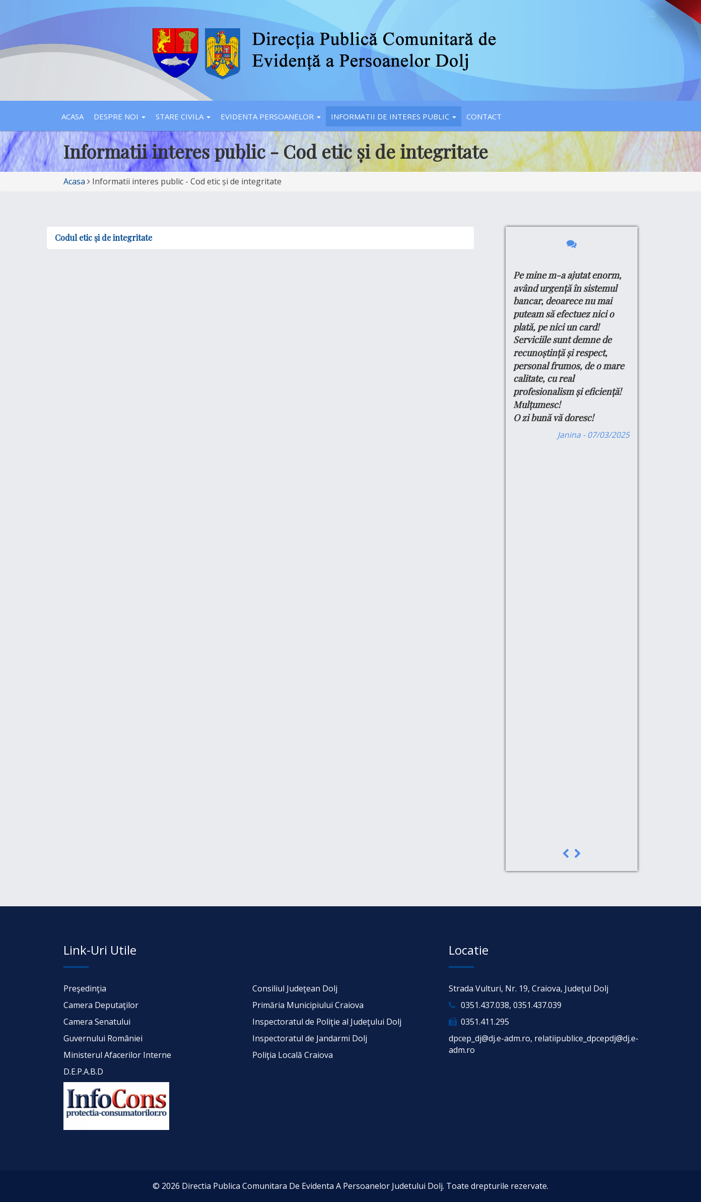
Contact (484, 116)
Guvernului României (103, 1038)
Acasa (72, 116)
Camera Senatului (96, 1021)
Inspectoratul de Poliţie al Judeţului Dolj (326, 1021)
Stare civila (183, 116)
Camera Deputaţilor (100, 1005)
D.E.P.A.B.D (83, 1071)
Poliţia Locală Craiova (292, 1054)
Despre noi (120, 116)
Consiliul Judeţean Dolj (294, 988)
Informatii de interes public (393, 116)
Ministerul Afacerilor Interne (117, 1054)
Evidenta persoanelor (271, 116)
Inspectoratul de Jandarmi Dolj (309, 1038)
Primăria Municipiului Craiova (308, 1005)
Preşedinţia (84, 988)
